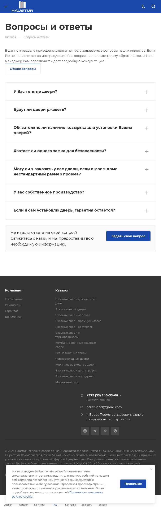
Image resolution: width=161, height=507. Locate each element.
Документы (13, 316)
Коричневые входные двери (75, 364)
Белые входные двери (71, 352)
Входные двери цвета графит (76, 370)
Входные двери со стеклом (74, 326)
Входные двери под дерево (74, 376)
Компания (13, 290)
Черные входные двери (72, 358)
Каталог (62, 290)
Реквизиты (13, 305)
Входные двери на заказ (72, 315)
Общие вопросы (23, 69)
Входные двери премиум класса (78, 321)
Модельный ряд (66, 382)
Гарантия (11, 310)
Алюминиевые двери (70, 309)
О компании (14, 299)
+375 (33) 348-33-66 (102, 395)
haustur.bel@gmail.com (104, 407)
